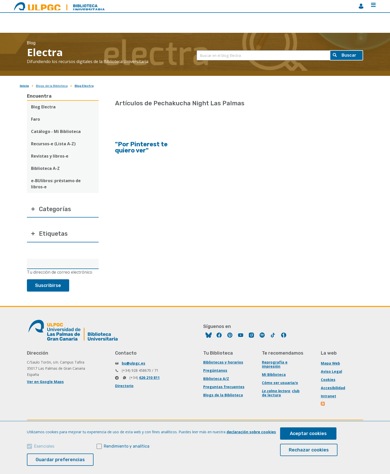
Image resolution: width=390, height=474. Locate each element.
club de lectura (281, 393)
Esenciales (44, 446)
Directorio (124, 386)
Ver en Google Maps (45, 382)
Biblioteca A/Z (216, 379)
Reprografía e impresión (275, 364)
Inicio (24, 86)
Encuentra (39, 96)
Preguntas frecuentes (223, 387)
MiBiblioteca (361, 6)
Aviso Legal (331, 372)
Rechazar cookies (309, 450)
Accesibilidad (333, 388)
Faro (35, 119)
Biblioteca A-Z (45, 168)
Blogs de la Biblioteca (52, 86)
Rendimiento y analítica (126, 446)
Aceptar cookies (308, 433)
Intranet (328, 396)
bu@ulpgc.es (133, 364)
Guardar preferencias (60, 459)
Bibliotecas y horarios (223, 362)
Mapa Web (330, 364)
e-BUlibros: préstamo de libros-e (56, 184)
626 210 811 (149, 378)
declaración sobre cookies (251, 431)
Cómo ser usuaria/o (280, 383)
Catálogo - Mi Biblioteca (56, 131)
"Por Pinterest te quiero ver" (141, 147)
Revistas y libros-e (49, 156)
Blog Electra (84, 86)
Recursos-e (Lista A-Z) (53, 144)
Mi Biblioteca (274, 375)
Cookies (328, 380)
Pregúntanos (215, 371)
